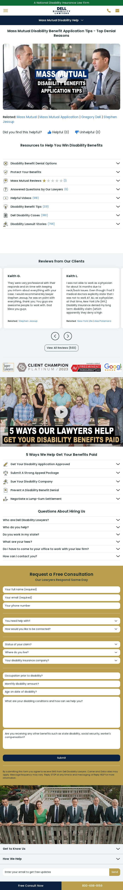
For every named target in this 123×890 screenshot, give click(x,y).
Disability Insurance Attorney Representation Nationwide (61, 10)
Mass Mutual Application (58, 117)
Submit (61, 758)
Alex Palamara (102, 321)
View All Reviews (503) (61, 348)
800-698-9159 (92, 886)
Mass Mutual (27, 117)
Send (115, 872)
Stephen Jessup (28, 321)
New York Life (85, 321)
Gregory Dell (91, 117)
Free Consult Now (30, 886)
